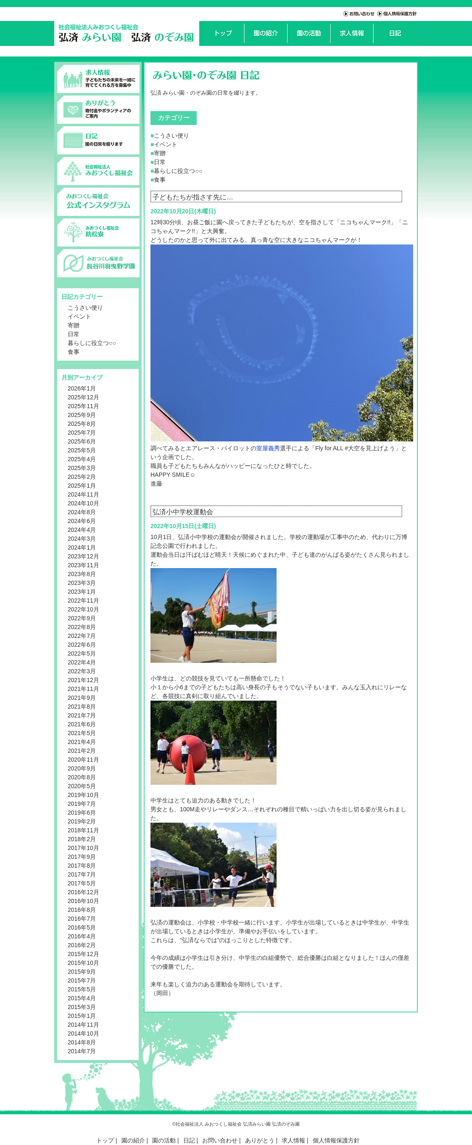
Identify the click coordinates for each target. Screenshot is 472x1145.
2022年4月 (82, 662)
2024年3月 (82, 538)
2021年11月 (83, 688)
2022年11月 (83, 600)
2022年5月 (82, 653)
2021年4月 (82, 742)
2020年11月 (83, 759)
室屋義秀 (268, 448)
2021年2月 (82, 750)
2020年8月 (82, 777)
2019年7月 (82, 803)
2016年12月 (83, 892)
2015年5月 (82, 989)
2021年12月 (83, 680)
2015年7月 (82, 980)
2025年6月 (82, 441)
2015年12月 (83, 954)
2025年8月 (82, 423)
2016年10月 (83, 901)
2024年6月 (82, 521)
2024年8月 (82, 512)
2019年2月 (82, 821)
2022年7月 (82, 635)
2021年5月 (82, 733)
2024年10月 (83, 503)
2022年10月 (83, 609)
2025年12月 (83, 397)
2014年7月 (82, 1051)
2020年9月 (82, 768)
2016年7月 (82, 918)
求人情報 (293, 1140)
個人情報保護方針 (336, 1140)
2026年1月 (82, 388)
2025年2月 (82, 476)
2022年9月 (82, 618)
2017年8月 (82, 865)
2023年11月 (83, 565)
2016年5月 (82, 927)
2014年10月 (83, 1033)
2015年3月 (82, 1007)
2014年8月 (82, 1042)
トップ (105, 1140)
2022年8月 (82, 627)
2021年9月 (82, 697)
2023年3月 (82, 582)
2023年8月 (82, 574)
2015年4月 (82, 998)
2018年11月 (83, 830)
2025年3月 (82, 468)
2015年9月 (82, 971)
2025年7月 (82, 432)
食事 (73, 351)
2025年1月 (82, 485)
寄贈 (73, 325)
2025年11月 (83, 406)
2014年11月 (83, 1024)
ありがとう (259, 1140)
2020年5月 (82, 786)
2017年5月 (82, 883)
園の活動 (164, 1140)
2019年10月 (83, 795)
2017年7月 (82, 874)
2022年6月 (82, 644)
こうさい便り (85, 307)
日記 (189, 1140)
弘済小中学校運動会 (183, 511)
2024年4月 (82, 529)
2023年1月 (82, 591)
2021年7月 (82, 715)
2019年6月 (82, 812)
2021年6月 (82, 724)
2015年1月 (82, 1015)
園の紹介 (133, 1140)
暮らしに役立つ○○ (92, 343)
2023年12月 (83, 556)
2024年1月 (82, 547)
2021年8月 (82, 706)
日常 (73, 334)
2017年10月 (83, 848)
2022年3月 (82, 671)
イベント (79, 316)
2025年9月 (82, 415)
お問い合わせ (219, 1140)
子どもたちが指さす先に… (193, 197)
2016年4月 (82, 936)
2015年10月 (83, 962)
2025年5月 (82, 450)
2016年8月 (82, 909)
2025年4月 (82, 459)
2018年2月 (82, 839)
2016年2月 (82, 945)
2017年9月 (82, 856)
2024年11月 (83, 494)
